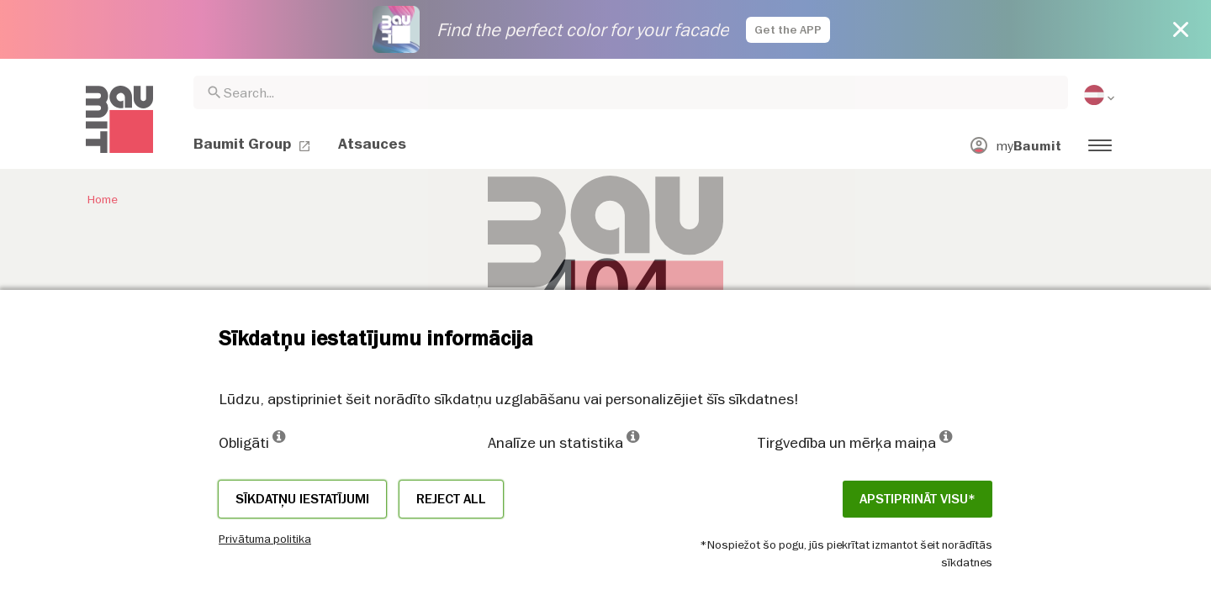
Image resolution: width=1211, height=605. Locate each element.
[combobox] (630, 92)
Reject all (451, 499)
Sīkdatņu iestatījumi (302, 499)
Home (102, 199)
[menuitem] (1100, 95)
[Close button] (1181, 29)
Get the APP (788, 30)
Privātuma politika (265, 538)
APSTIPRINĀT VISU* (917, 499)
